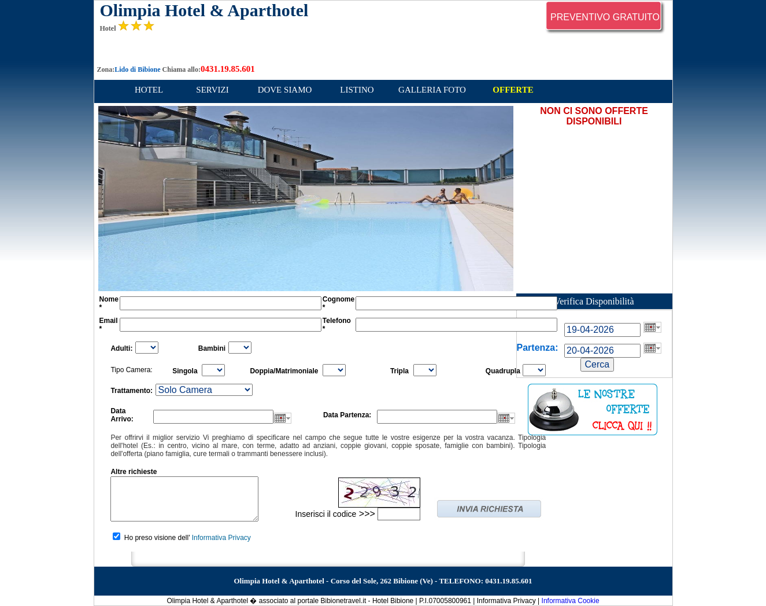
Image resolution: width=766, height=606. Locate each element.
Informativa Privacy (221, 538)
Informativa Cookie (571, 601)
